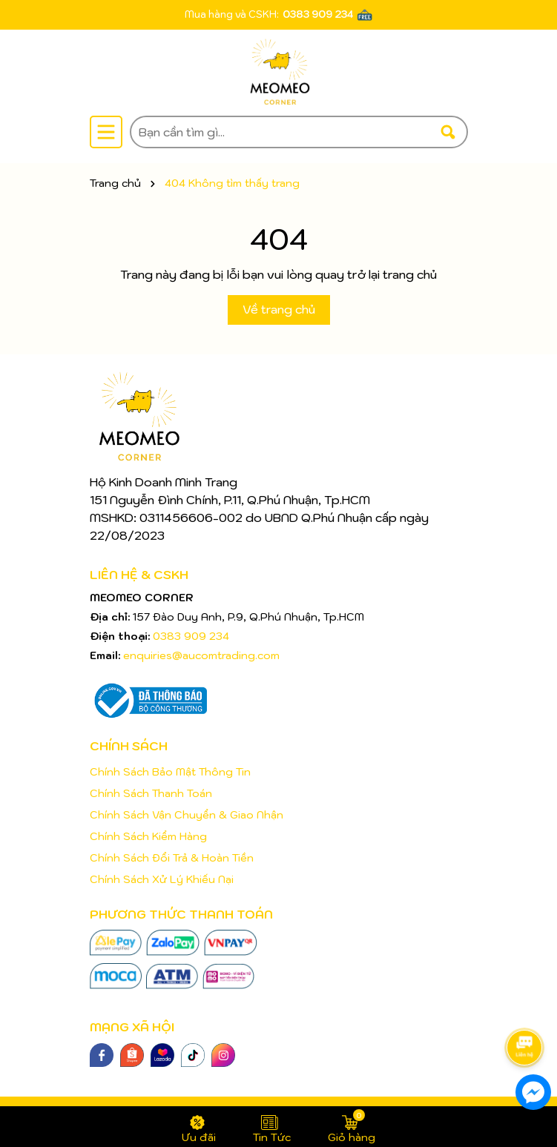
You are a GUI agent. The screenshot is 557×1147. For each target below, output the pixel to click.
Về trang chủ (279, 309)
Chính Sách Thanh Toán (151, 793)
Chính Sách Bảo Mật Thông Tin (170, 772)
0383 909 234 (318, 14)
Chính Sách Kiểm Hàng (148, 836)
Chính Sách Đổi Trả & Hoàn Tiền (172, 858)
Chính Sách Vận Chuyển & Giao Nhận (186, 815)
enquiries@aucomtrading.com (201, 655)
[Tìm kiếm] (448, 132)
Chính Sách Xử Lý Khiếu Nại (162, 879)
